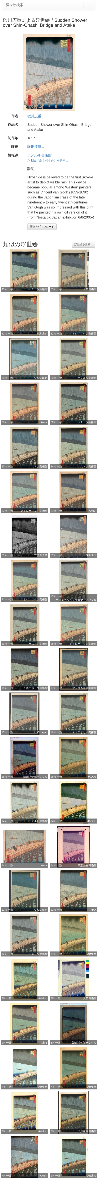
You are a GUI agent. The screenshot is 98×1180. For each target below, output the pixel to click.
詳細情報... (35, 147)
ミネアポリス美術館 (35, 688)
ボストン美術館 (38, 289)
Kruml (44, 422)
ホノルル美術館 (39, 155)
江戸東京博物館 (87, 1131)
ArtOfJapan (41, 377)
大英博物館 (89, 289)
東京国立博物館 (87, 865)
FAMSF (91, 510)
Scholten (42, 333)
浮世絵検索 (14, 5)
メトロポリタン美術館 (83, 333)
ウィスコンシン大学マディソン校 (76, 600)
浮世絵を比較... (83, 244)
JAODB (91, 776)
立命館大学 (41, 555)
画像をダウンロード (42, 226)
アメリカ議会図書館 (84, 688)
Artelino (91, 954)
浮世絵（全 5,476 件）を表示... (47, 160)
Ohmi (44, 1042)
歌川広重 (34, 116)
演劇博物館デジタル (35, 776)
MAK (93, 909)
